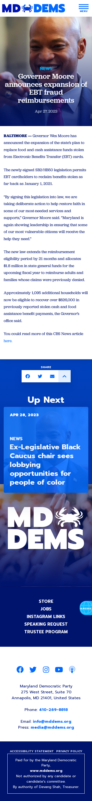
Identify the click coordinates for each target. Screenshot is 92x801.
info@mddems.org (52, 721)
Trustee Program (46, 632)
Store (46, 601)
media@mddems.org (52, 727)
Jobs (46, 609)
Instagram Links (46, 616)
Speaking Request (46, 624)
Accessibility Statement (32, 751)
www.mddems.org (46, 770)
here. (8, 340)
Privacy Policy (69, 751)
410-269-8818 (53, 710)
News (46, 68)
